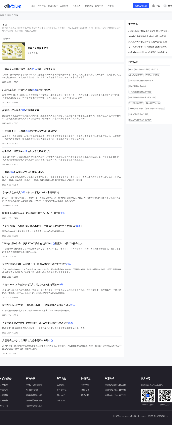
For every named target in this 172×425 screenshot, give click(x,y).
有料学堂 (85, 385)
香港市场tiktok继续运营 (155, 109)
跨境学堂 (99, 6)
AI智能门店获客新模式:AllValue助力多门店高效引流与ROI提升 (149, 36)
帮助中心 (4, 405)
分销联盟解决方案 (34, 400)
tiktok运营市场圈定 (136, 109)
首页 (33, 6)
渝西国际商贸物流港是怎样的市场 (142, 97)
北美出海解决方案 (34, 405)
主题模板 (64, 6)
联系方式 (109, 378)
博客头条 (85, 390)
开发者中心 (62, 390)
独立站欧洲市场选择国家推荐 (140, 120)
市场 (131, 69)
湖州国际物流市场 (136, 103)
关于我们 (112, 6)
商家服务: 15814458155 (115, 385)
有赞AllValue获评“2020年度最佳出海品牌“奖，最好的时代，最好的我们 (149, 52)
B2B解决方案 (32, 390)
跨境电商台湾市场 (152, 75)
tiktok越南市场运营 (152, 103)
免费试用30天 (141, 6)
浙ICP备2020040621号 (158, 416)
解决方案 (52, 6)
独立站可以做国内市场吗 (138, 114)
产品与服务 (5, 378)
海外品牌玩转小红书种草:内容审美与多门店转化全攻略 (149, 42)
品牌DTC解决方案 (34, 385)
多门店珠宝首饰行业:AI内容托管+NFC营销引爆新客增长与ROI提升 (149, 47)
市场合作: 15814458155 (115, 395)
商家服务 (77, 6)
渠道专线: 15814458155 (115, 390)
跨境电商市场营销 (142, 69)
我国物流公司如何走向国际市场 (141, 81)
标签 (9, 15)
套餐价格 (89, 6)
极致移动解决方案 (34, 395)
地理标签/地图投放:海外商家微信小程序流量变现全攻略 (149, 31)
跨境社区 (85, 395)
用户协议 (61, 395)
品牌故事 (61, 385)
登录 (170, 6)
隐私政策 (61, 400)
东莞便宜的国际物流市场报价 (140, 92)
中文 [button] (158, 6)
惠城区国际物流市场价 (137, 86)
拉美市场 (155, 69)
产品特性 (42, 6)
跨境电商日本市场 (136, 75)
